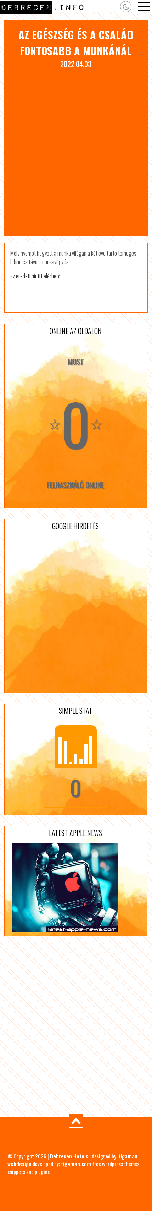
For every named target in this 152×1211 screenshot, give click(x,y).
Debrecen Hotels (69, 1156)
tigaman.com (76, 1164)
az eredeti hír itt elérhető (35, 276)
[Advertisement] (76, 149)
